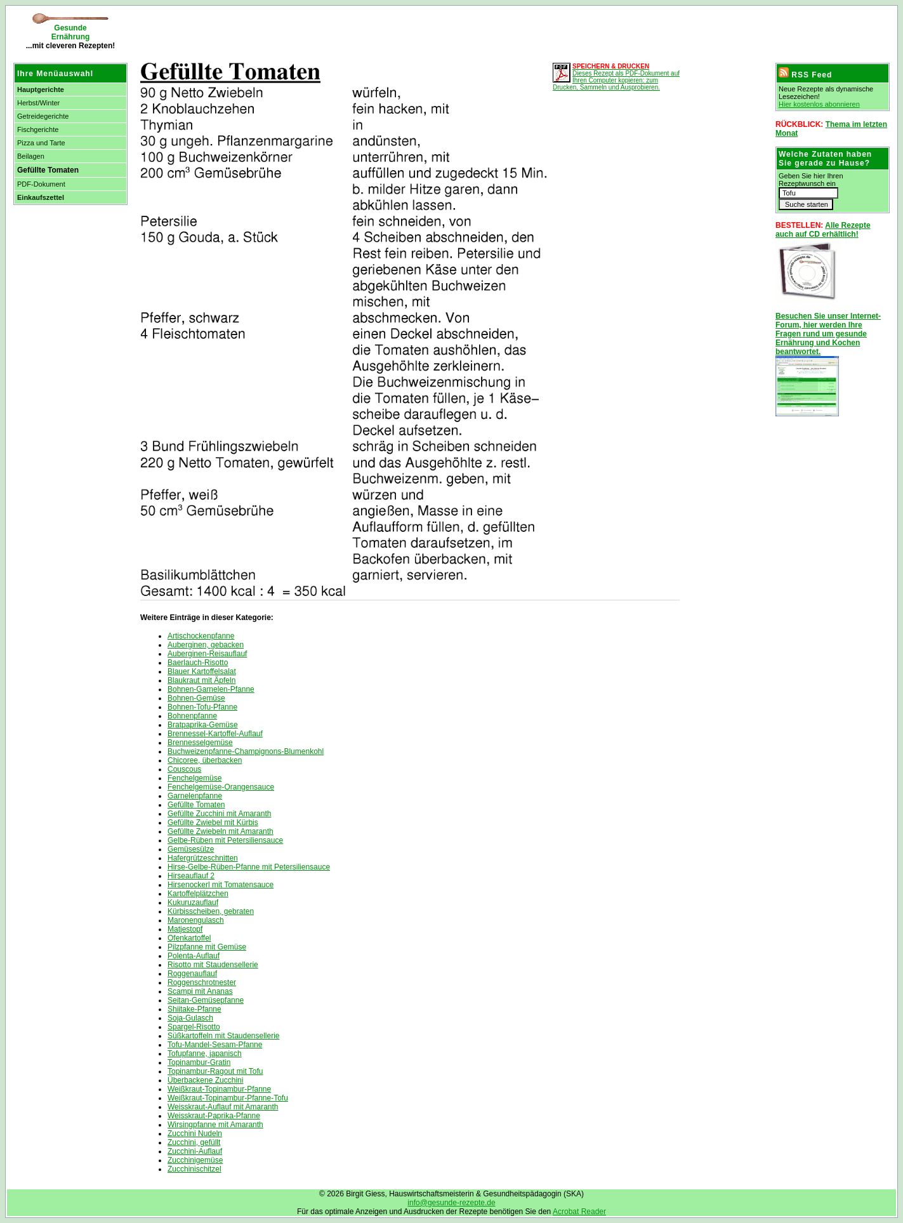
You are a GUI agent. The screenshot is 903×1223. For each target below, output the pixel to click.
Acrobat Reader (579, 1211)
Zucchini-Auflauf (195, 1151)
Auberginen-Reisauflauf (207, 653)
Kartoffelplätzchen (198, 893)
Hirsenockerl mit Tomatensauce (221, 884)
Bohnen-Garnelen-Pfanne (211, 689)
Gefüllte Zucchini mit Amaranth (219, 813)
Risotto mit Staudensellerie (213, 964)
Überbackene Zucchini (205, 1080)
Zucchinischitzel (194, 1169)
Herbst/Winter (38, 103)
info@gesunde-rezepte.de (451, 1202)
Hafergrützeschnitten (203, 858)
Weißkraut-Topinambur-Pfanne (219, 1089)
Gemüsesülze (191, 849)
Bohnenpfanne (192, 715)
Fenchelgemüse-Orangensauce (221, 787)
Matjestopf (185, 929)
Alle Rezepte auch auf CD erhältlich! (823, 230)
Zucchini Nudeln (195, 1133)
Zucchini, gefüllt (194, 1142)
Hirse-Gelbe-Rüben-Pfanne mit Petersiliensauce (249, 867)
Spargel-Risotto (194, 1026)
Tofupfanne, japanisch (205, 1053)
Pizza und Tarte (41, 143)
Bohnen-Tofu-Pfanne (202, 707)
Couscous (184, 769)
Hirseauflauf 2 (191, 875)
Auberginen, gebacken (206, 644)
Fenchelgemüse (194, 778)
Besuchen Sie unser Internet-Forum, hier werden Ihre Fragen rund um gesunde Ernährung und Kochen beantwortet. (828, 334)
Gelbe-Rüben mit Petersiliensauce (225, 840)
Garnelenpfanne (195, 795)
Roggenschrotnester (202, 982)
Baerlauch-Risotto (198, 662)
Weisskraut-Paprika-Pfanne (214, 1115)
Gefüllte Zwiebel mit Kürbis (213, 822)
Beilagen (30, 156)
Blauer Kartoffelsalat (202, 671)
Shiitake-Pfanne (194, 1009)
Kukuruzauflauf (193, 902)
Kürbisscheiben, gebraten (211, 911)
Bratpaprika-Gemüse (203, 724)
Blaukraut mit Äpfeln (201, 680)
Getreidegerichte (43, 116)
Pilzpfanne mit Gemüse (207, 946)
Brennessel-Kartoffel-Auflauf (215, 733)
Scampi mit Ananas (200, 991)
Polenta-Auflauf (194, 955)
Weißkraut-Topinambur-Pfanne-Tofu (228, 1098)
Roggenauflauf (192, 973)
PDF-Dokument (41, 184)
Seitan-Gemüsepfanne (206, 1000)
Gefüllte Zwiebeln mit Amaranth (221, 831)
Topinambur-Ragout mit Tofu (215, 1071)
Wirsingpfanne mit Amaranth (215, 1124)
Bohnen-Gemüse (196, 698)
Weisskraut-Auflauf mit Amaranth (223, 1106)
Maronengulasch (196, 920)
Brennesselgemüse (200, 742)
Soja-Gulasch (190, 1018)
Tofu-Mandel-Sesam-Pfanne (215, 1044)
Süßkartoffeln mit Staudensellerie (224, 1035)
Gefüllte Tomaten (196, 804)
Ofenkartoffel (189, 938)
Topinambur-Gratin (199, 1062)
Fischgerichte (37, 129)
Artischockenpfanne (201, 635)
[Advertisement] (282, 32)
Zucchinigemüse (195, 1160)
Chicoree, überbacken (205, 760)
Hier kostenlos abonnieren (819, 104)
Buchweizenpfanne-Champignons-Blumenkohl (246, 751)
